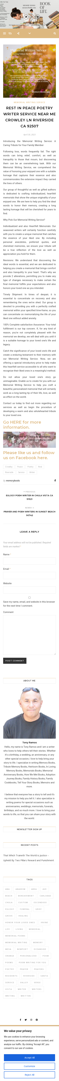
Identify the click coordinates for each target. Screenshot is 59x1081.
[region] (29, 1053)
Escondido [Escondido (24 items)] (40, 902)
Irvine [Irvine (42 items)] (44, 922)
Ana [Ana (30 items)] (7, 889)
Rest (40, 466)
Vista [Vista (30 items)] (8, 989)
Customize (29, 1066)
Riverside (9, 472)
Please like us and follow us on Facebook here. (29, 455)
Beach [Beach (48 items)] (8, 896)
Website (7, 583)
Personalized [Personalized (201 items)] (28, 956)
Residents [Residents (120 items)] (11, 976)
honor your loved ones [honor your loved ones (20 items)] (20, 922)
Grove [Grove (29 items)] (9, 916)
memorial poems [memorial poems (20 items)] (15, 936)
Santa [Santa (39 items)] (44, 976)
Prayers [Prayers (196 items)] (39, 969)
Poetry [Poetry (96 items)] (9, 969)
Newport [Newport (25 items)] (22, 949)
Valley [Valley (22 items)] (24, 982)
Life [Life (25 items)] (7, 929)
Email (7, 569)
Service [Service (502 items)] (9, 982)
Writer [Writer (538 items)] (22, 989)
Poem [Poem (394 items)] (46, 956)
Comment (8, 612)
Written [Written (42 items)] (26, 996)
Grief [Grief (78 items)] (39, 909)
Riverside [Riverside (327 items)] (29, 976)
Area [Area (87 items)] (34, 889)
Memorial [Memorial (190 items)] (35, 929)
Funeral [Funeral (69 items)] (25, 909)
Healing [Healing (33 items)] (23, 916)
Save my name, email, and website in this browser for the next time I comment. (29, 603)
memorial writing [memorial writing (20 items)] (16, 942)
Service (21, 472)
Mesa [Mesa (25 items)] (8, 949)
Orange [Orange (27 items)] (9, 956)
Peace (20, 466)
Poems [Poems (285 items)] (9, 962)
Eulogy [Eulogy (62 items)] (9, 909)
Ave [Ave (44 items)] (45, 889)
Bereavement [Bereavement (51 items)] (26, 896)
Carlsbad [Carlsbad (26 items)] (45, 896)
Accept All (30, 1057)
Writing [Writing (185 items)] (10, 996)
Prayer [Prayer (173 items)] (24, 969)
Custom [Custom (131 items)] (23, 902)
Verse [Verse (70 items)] (37, 982)
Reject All (29, 1074)
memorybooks (13, 480)
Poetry (30, 466)
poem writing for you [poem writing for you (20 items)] (32, 962)
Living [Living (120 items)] (19, 929)
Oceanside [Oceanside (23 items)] (40, 949)
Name (7, 554)
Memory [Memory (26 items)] (38, 942)
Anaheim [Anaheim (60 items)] (20, 889)
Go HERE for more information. (22, 425)
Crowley (8, 466)
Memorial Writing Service (29, 102)
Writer (32, 472)
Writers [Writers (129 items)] (37, 989)
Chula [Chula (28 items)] (9, 902)
